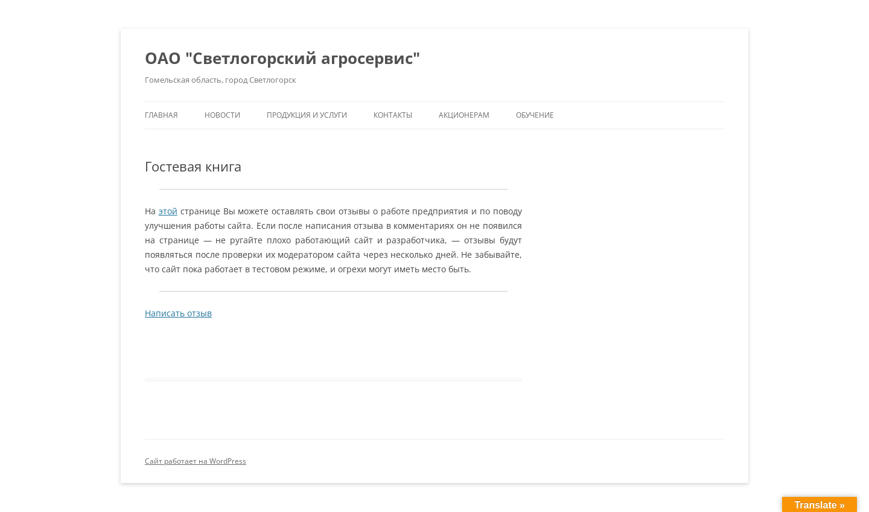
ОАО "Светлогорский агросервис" (282, 58)
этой (168, 211)
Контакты (393, 115)
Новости (222, 115)
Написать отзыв (178, 313)
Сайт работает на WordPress (195, 461)
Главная (161, 115)
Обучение (535, 115)
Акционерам (464, 115)
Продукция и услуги (307, 115)
